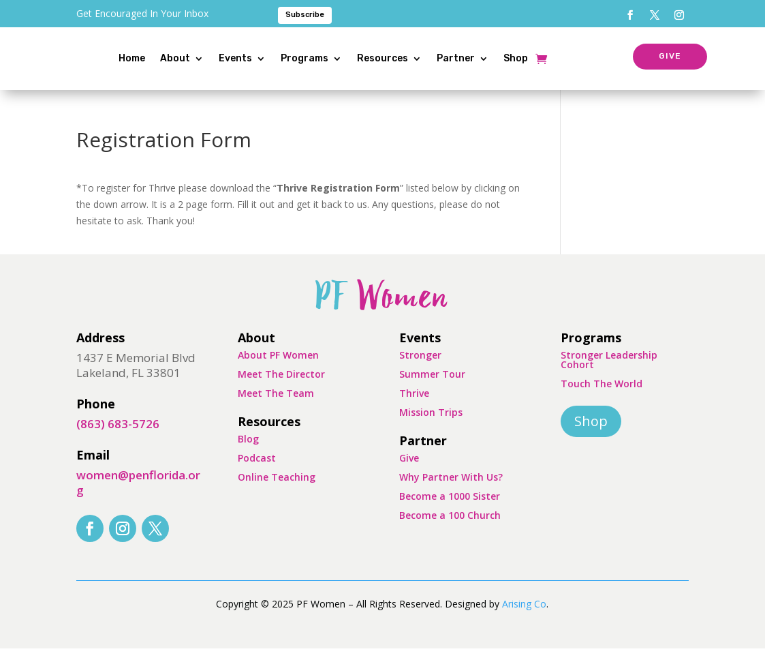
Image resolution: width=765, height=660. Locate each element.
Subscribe (304, 14)
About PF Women (278, 366)
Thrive (414, 404)
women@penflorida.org (138, 494)
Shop (542, 58)
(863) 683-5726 (117, 435)
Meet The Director (281, 385)
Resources (409, 58)
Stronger (420, 366)
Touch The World (601, 395)
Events (262, 58)
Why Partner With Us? (451, 488)
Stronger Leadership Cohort (609, 371)
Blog (248, 450)
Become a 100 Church (450, 526)
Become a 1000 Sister (449, 507)
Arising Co (524, 615)
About (202, 58)
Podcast (257, 469)
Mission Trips (431, 423)
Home (158, 58)
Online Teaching (276, 488)
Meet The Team (276, 404)
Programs (331, 58)
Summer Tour (432, 385)
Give (409, 469)
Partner (482, 58)
